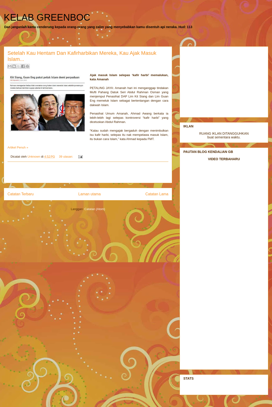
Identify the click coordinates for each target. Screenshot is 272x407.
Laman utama (89, 194)
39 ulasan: (66, 156)
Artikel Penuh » (18, 147)
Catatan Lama (156, 194)
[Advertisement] (88, 172)
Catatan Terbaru (21, 194)
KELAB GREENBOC (47, 17)
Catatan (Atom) (94, 209)
